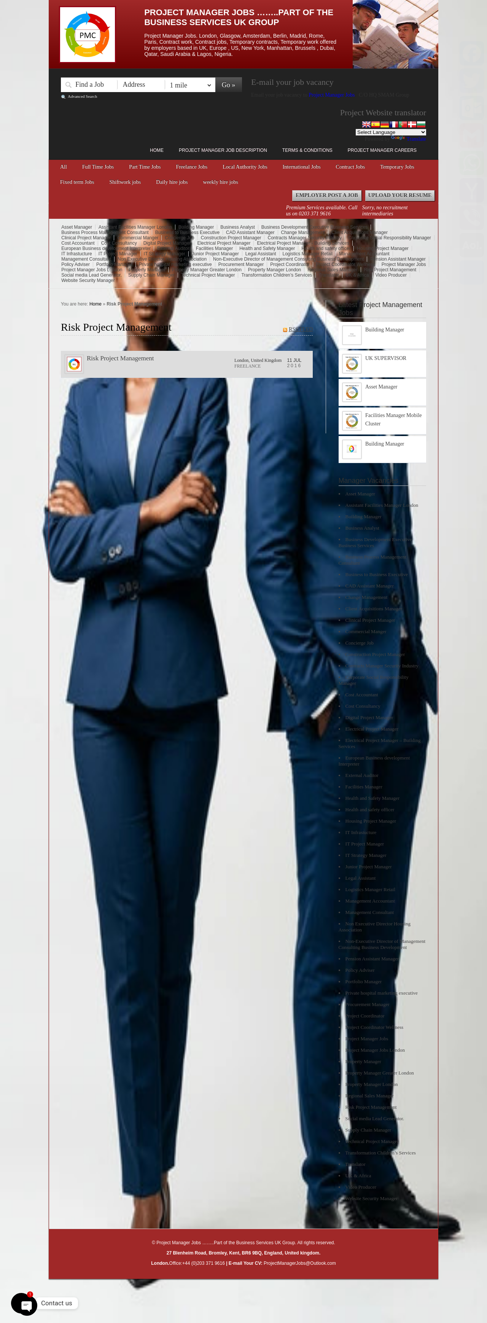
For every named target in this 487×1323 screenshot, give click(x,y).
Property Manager (147, 269)
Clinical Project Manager (86, 237)
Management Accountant (364, 253)
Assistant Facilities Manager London (135, 227)
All (63, 167)
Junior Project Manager (215, 253)
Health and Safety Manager (267, 248)
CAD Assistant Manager (250, 232)
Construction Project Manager (231, 237)
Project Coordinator (289, 264)
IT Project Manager (118, 253)
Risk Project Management (390, 269)
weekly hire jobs (221, 182)
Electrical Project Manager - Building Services (303, 243)
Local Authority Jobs (245, 167)
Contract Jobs (350, 167)
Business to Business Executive (187, 232)
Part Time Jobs (145, 167)
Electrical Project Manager (223, 243)
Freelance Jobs (191, 167)
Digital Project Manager (167, 243)
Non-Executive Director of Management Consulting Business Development (288, 259)
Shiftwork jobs (125, 182)
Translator (329, 275)
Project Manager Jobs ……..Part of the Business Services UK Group (238, 17)
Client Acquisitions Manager (359, 232)
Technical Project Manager (208, 275)
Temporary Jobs (397, 167)
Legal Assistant (260, 253)
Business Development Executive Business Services (314, 227)
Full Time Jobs (98, 167)
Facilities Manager (214, 248)
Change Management (303, 232)
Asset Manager (76, 227)
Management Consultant (86, 259)
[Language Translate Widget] (391, 132)
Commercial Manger (137, 237)
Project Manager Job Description (223, 150)
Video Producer (391, 275)
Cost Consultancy (119, 243)
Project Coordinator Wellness (345, 264)
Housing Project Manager (382, 248)
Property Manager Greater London (206, 269)
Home (157, 150)
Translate (408, 139)
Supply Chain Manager (151, 275)
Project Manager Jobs (332, 95)
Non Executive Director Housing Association (162, 259)
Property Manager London (274, 269)
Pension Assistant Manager (397, 259)
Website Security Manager (88, 280)
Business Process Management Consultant (104, 232)
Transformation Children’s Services (276, 275)
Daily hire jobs (172, 182)
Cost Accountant (77, 243)
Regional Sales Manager (332, 269)
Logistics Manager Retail (308, 253)
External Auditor (173, 248)
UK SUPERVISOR (385, 358)
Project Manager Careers (382, 150)
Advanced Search (82, 96)
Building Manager (196, 227)
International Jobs (302, 167)
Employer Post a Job (327, 195)
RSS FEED (301, 329)
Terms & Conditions (307, 150)
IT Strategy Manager (164, 253)
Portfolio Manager (114, 264)
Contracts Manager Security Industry (304, 237)
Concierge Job (179, 237)
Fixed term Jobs (77, 182)
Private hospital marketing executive (175, 264)
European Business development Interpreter (106, 248)
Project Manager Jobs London (91, 269)
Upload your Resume (400, 195)
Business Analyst (237, 227)
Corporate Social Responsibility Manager (389, 237)
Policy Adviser (75, 264)
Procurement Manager (241, 264)
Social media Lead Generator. (91, 275)
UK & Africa (357, 275)
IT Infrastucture (76, 253)
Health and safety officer (325, 248)
